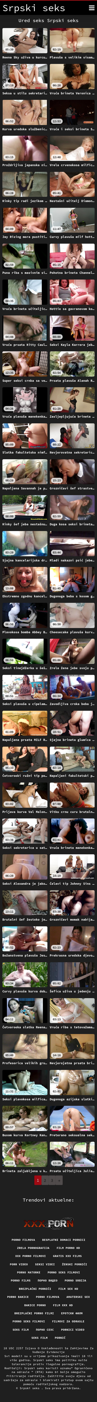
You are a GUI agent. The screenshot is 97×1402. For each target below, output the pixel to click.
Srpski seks (30, 1388)
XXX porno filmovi (30, 1256)
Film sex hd (68, 1289)
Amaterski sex (78, 1297)
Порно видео (47, 1280)
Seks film (21, 1329)
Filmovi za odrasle (68, 1321)
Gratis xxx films (67, 1256)
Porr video (19, 1264)
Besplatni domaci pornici (63, 1240)
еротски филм (72, 1313)
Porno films (21, 1280)
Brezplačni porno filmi (34, 1313)
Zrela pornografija (33, 1248)
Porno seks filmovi (64, 1272)
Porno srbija (75, 1280)
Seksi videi (45, 1264)
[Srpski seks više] (92, 7)
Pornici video (72, 1329)
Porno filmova (23, 1240)
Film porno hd (68, 1248)
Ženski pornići (74, 1264)
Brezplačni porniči (35, 1289)
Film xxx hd (63, 1305)
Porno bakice (18, 1297)
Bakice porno (35, 1305)
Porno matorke (28, 1272)
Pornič (60, 1337)
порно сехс (45, 1329)
